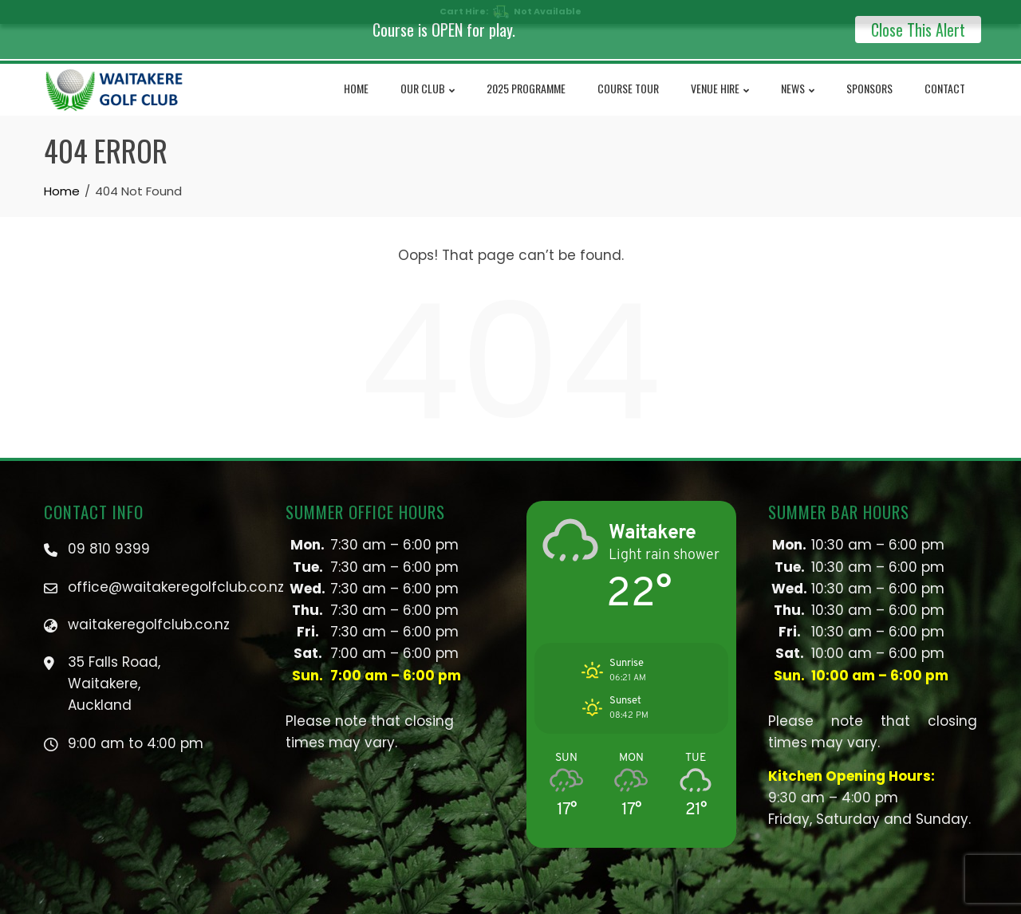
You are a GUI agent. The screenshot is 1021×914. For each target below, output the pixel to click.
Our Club (427, 74)
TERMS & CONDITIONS (659, 903)
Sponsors (869, 73)
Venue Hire (720, 74)
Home (356, 73)
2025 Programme (526, 73)
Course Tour (628, 73)
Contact (944, 73)
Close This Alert (918, 29)
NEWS (797, 74)
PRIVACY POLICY (564, 903)
